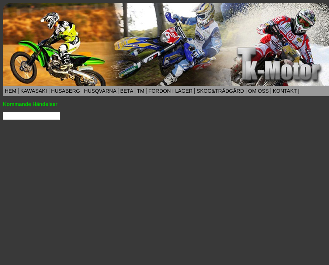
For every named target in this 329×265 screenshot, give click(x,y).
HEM (10, 91)
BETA (127, 91)
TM (141, 91)
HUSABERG (65, 91)
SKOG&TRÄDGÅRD (220, 91)
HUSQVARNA (100, 91)
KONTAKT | (286, 91)
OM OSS (258, 91)
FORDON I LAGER (170, 91)
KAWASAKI (33, 91)
